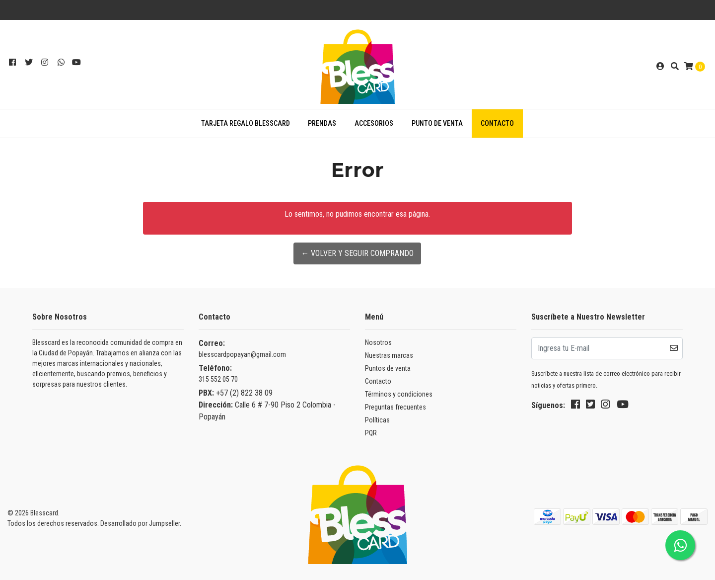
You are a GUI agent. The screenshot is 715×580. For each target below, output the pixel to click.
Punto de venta (437, 123)
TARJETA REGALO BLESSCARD (245, 123)
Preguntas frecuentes (395, 407)
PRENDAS (322, 123)
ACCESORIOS (374, 123)
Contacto (497, 123)
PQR (371, 433)
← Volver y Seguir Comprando (357, 253)
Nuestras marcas (389, 355)
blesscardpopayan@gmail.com (242, 354)
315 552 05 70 (218, 379)
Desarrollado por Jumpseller (140, 523)
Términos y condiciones (398, 394)
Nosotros (378, 342)
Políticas (377, 420)
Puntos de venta (388, 368)
